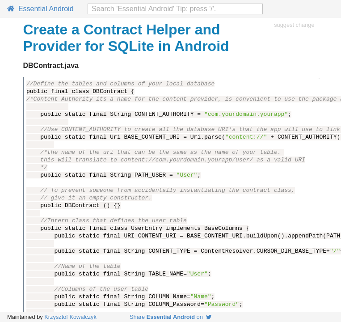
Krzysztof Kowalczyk (70, 317)
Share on (170, 317)
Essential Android (40, 9)
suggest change (294, 24)
